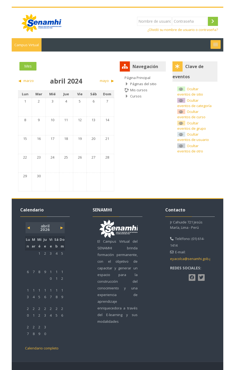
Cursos (136, 96)
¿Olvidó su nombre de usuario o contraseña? (182, 29)
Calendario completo (42, 348)
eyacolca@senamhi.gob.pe (192, 258)
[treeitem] (143, 87)
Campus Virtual (26, 44)
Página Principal (137, 77)
